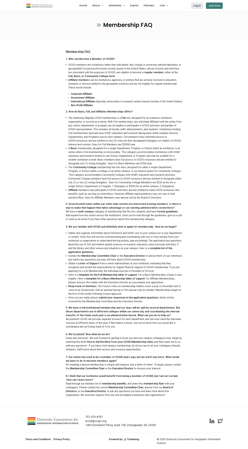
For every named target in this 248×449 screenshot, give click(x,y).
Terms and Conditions (38, 439)
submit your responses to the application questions (128, 297)
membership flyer (154, 383)
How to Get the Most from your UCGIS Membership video (120, 341)
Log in (197, 5)
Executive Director (134, 255)
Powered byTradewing (124, 439)
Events (134, 5)
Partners (149, 5)
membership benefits (114, 383)
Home (83, 5)
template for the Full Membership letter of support (108, 274)
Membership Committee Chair (98, 255)
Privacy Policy (61, 439)
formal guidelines (167, 211)
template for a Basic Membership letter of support (115, 278)
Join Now (214, 5)
